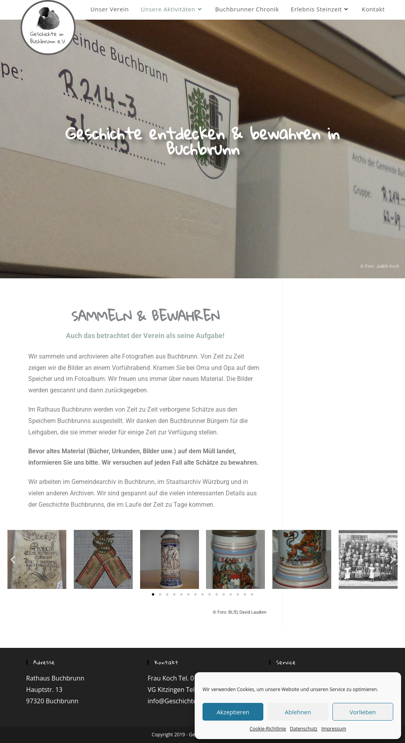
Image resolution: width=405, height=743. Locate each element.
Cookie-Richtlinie (268, 728)
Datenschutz (303, 728)
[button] (153, 594)
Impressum (333, 728)
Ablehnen (298, 712)
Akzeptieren (233, 712)
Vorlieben (363, 712)
